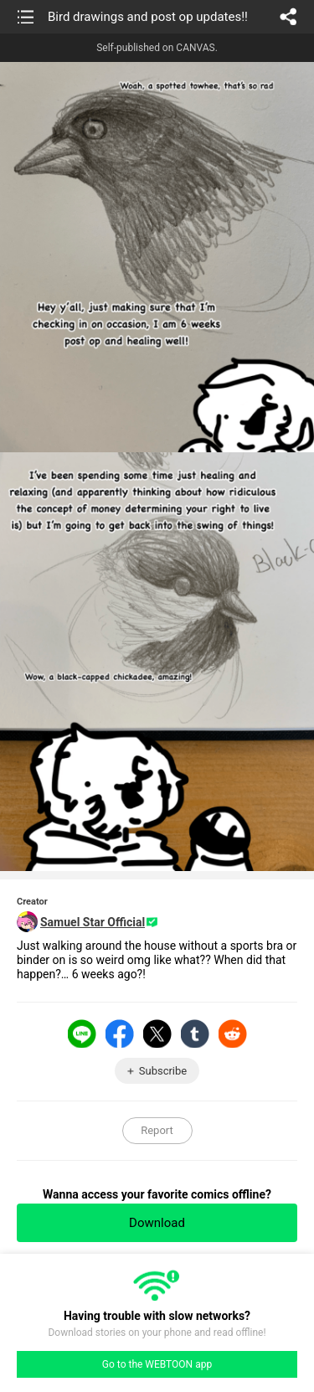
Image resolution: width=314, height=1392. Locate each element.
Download (157, 1222)
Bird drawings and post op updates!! (148, 16)
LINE (82, 1033)
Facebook (120, 1033)
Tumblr (195, 1033)
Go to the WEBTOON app (157, 1364)
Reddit (233, 1033)
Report (157, 1130)
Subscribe (163, 1071)
